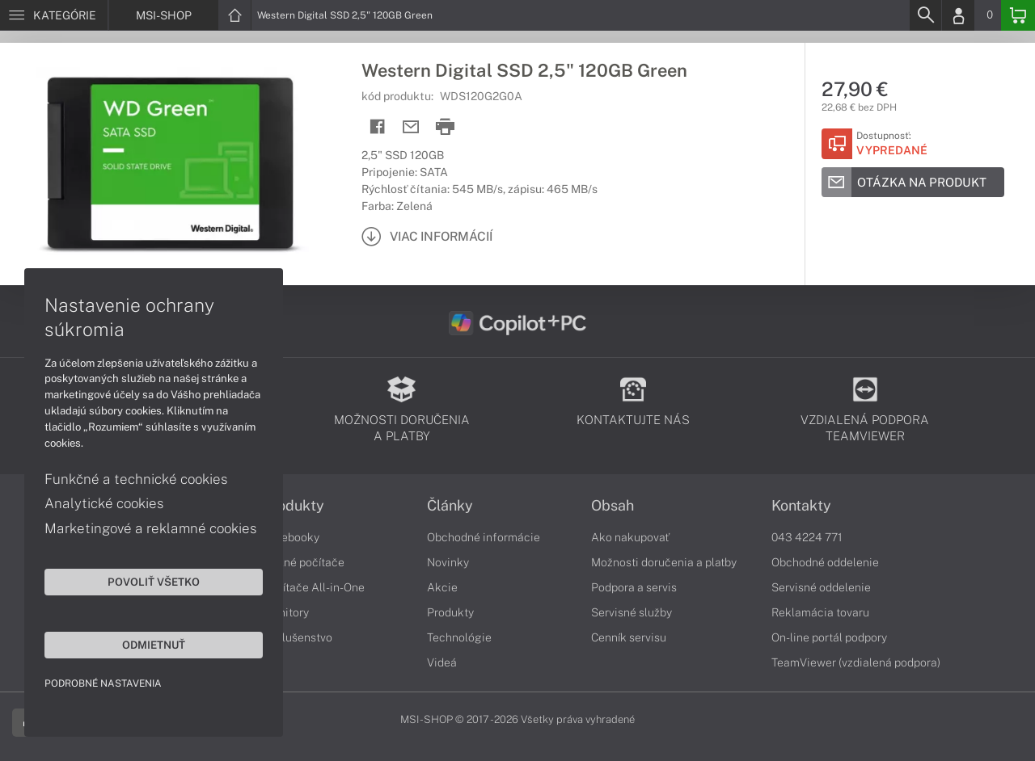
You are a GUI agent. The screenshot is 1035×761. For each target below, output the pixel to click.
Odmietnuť (153, 644)
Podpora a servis (634, 587)
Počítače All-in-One (314, 587)
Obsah (612, 505)
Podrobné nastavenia (103, 683)
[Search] (925, 15)
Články (450, 505)
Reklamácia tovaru (820, 612)
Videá (442, 662)
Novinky (448, 562)
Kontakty (801, 505)
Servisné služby (631, 612)
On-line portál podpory (829, 637)
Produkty (293, 505)
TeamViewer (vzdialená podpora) (855, 662)
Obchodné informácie (483, 537)
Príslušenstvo (297, 637)
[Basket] (1018, 15)
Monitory (286, 612)
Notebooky (291, 537)
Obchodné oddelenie (825, 562)
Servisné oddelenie (821, 587)
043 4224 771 (807, 537)
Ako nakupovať (630, 537)
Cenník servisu (628, 637)
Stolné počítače (303, 562)
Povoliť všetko (154, 581)
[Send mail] (411, 127)
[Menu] (54, 15)
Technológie (459, 637)
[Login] (958, 15)
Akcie (442, 587)
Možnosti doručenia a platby (664, 562)
